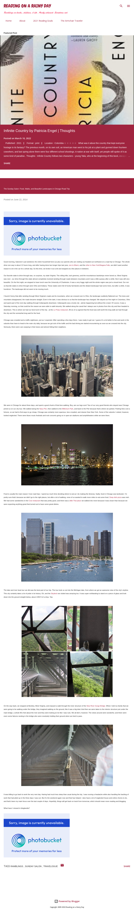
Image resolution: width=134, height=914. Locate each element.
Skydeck (54, 593)
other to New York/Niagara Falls (98, 265)
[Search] (121, 5)
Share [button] (7, 163)
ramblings (17, 866)
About (21, 20)
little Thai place (75, 501)
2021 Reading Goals (41, 20)
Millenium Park (67, 409)
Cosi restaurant (34, 501)
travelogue (50, 866)
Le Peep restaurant (60, 310)
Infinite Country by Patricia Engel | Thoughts (39, 131)
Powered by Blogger (67, 901)
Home (7, 20)
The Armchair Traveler (70, 20)
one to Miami (74, 265)
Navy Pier (43, 409)
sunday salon (33, 866)
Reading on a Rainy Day (27, 6)
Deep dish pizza (115, 497)
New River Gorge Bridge (96, 706)
